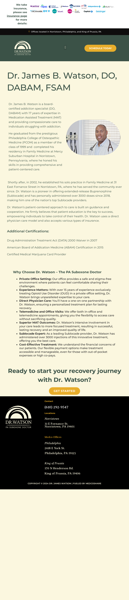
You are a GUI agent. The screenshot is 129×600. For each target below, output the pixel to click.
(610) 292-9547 (56, 407)
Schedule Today (100, 48)
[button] (65, 47)
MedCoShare (93, 483)
